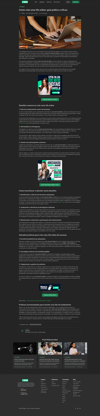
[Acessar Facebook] (75, 408)
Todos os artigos (77, 381)
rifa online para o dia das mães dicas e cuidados (39, 300)
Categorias (42, 2)
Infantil (63, 396)
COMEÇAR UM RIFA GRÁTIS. (50, 295)
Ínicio (42, 381)
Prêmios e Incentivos (77, 390)
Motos (63, 387)
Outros (63, 394)
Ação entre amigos (66, 391)
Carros (63, 385)
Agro (63, 402)
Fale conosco (57, 2)
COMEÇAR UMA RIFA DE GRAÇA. (50, 99)
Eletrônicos (64, 381)
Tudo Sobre (75, 383)
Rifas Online (62, 202)
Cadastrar (54, 383)
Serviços (64, 389)
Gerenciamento (76, 385)
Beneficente (65, 392)
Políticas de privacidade (43, 391)
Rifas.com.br (22, 123)
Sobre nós (49, 2)
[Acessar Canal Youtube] (78, 408)
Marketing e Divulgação (75, 388)
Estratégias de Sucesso (76, 393)
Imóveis (64, 400)
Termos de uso (44, 389)
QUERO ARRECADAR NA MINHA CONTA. (50, 184)
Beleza (63, 398)
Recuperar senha (55, 385)
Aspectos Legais (76, 395)
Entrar (53, 381)
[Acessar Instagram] (80, 408)
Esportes (64, 383)
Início (36, 2)
